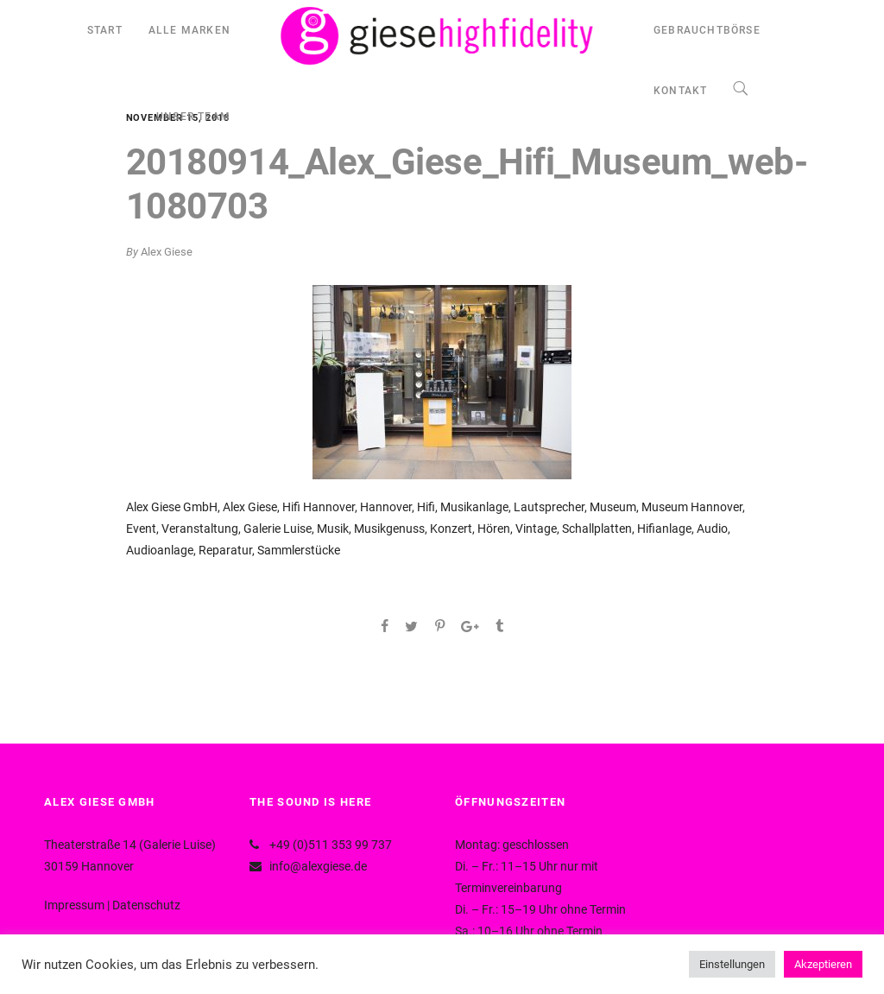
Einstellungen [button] (732, 964)
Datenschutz (146, 905)
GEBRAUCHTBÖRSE (707, 30)
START (105, 30)
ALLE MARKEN (189, 30)
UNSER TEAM (193, 117)
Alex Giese (167, 251)
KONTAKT (680, 91)
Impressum (74, 905)
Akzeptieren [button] (823, 964)
